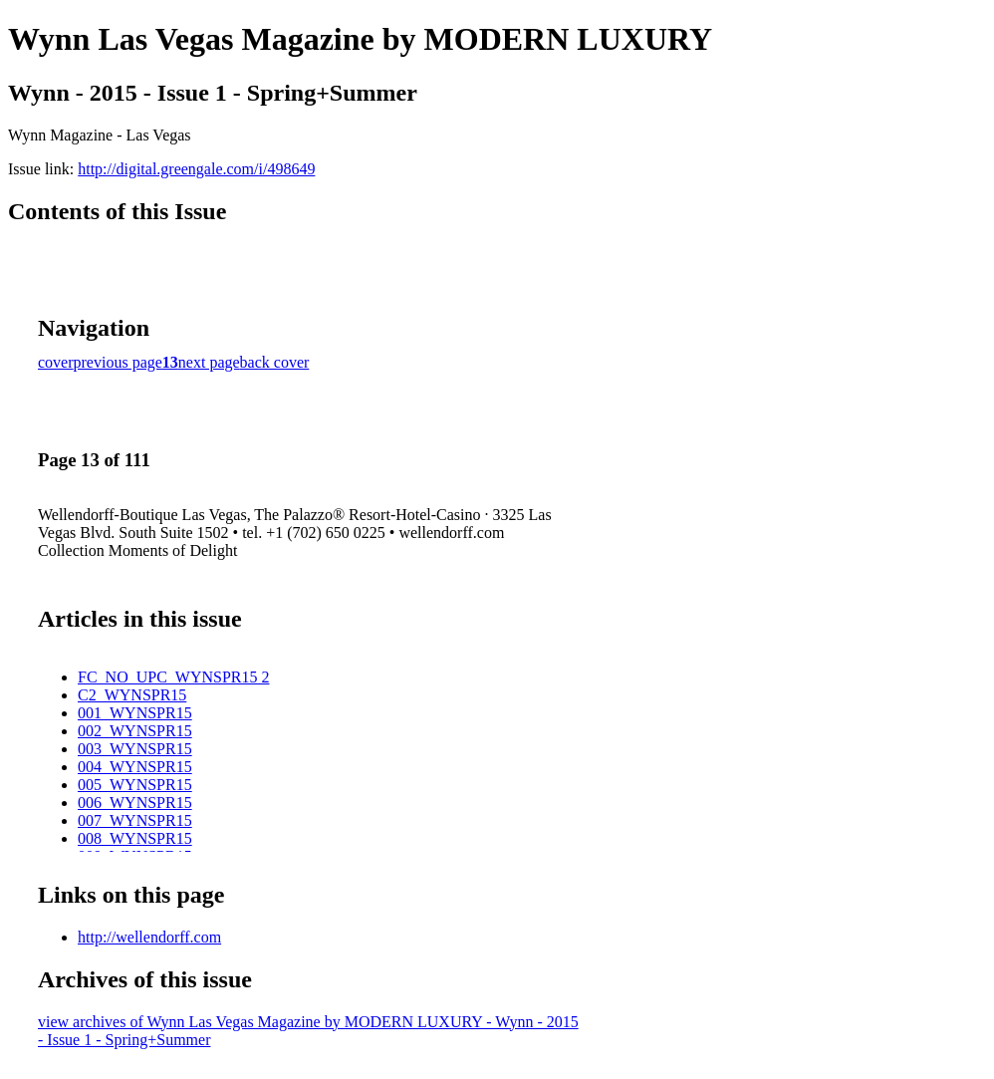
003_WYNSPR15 (135, 748)
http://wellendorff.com (149, 937)
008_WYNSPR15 (135, 838)
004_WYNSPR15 (135, 766)
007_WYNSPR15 (135, 820)
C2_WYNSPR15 (132, 694)
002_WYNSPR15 (135, 730)
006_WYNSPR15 (135, 802)
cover (56, 362)
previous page (118, 362)
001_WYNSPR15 (135, 712)
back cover (275, 362)
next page (209, 362)
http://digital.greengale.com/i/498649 (196, 168)
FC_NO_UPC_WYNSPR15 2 (173, 677)
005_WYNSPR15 (135, 784)
